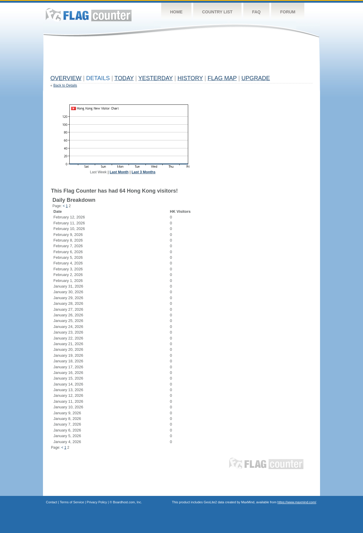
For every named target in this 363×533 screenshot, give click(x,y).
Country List (217, 11)
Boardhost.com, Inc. (127, 502)
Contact (51, 502)
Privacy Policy (97, 502)
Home (176, 11)
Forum (287, 11)
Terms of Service (72, 502)
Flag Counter (89, 14)
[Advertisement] (158, 58)
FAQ (256, 11)
